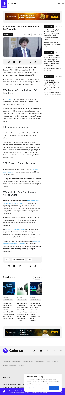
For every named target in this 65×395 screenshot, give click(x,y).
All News (37, 277)
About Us (55, 361)
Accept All (54, 388)
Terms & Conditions (9, 366)
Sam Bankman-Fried (18, 259)
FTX (7, 259)
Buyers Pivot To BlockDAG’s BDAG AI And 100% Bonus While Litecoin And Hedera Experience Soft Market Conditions (35, 312)
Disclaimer (6, 361)
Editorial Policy (39, 361)
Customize (32, 388)
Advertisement (28, 361)
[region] (43, 383)
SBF (30, 259)
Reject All (43, 388)
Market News (8, 34)
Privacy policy (16, 361)
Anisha (28, 34)
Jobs (48, 361)
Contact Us (21, 366)
